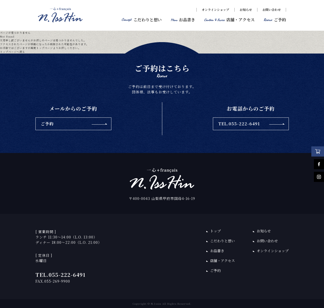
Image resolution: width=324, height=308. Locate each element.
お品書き (217, 250)
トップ (215, 230)
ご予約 (215, 270)
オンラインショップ (215, 9)
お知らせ (246, 9)
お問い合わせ (271, 9)
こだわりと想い (222, 240)
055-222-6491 (67, 274)
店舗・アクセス (222, 260)
